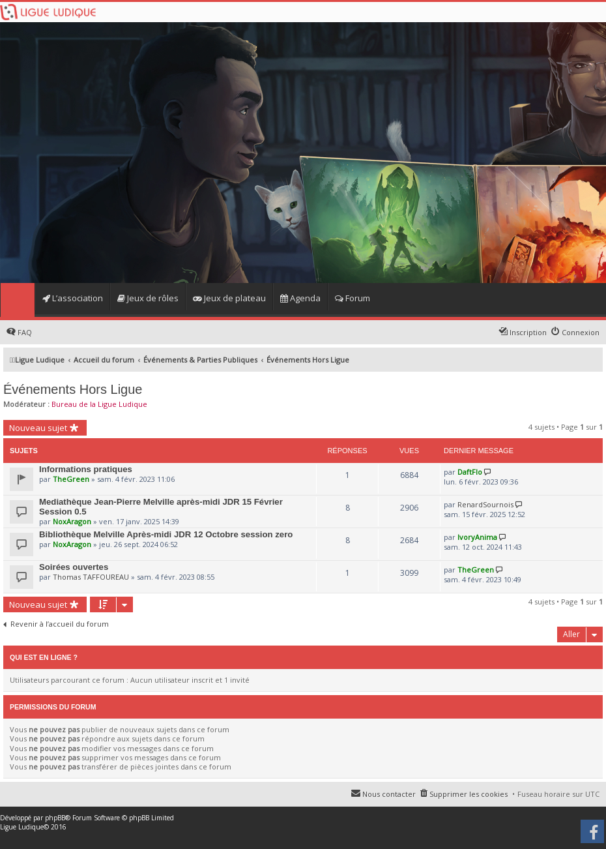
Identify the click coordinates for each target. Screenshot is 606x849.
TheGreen (71, 479)
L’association (72, 298)
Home (17, 300)
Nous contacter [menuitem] (389, 794)
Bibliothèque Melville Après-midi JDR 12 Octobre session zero (166, 534)
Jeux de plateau (229, 298)
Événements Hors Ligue (72, 389)
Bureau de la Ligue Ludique (99, 404)
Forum (352, 298)
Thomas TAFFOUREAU (91, 577)
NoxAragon (72, 521)
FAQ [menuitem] (25, 332)
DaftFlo (469, 472)
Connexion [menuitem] (580, 332)
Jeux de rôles (148, 298)
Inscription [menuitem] (528, 332)
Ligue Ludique (22, 826)
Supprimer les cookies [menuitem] (468, 794)
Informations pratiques (85, 469)
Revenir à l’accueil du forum (59, 624)
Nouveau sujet (38, 428)
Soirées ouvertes (73, 567)
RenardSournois (485, 504)
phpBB (55, 817)
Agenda (300, 298)
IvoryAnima (477, 537)
